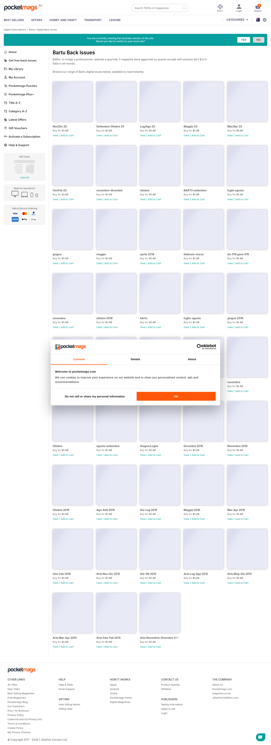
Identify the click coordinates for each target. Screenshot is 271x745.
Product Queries (170, 684)
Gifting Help (65, 708)
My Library (13, 69)
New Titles (14, 688)
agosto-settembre (108, 446)
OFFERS (36, 20)
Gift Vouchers (15, 128)
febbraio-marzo (194, 254)
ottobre (144, 190)
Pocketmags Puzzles (20, 86)
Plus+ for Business (18, 710)
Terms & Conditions (19, 723)
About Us (217, 684)
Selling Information (172, 704)
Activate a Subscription (22, 136)
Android (114, 688)
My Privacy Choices (19, 732)
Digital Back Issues (47, 29)
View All (24, 177)
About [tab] (192, 359)
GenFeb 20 (60, 190)
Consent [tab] (79, 359)
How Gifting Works (69, 704)
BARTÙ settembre (195, 190)
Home (10, 52)
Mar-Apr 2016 (236, 510)
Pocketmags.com (222, 688)
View (55, 135)
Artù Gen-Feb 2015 (108, 637)
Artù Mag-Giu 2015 (239, 573)
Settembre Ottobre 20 (110, 126)
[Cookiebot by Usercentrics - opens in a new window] (199, 347)
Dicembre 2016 (193, 446)
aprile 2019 (147, 254)
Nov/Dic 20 (60, 126)
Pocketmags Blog (18, 701)
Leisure (115, 20)
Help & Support (16, 145)
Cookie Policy (15, 727)
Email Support (67, 688)
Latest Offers (15, 119)
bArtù (143, 318)
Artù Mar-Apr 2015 (65, 637)
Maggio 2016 (192, 510)
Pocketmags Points (121, 697)
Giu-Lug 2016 (148, 510)
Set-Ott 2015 (148, 573)
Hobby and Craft (63, 20)
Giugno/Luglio (149, 446)
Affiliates (166, 688)
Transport (93, 20)
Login (164, 713)
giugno (57, 254)
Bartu (32, 29)
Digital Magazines (120, 701)
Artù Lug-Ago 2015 (196, 573)
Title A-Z (12, 103)
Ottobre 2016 (61, 510)
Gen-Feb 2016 (62, 573)
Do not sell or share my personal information (95, 396)
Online (113, 693)
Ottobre (57, 446)
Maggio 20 (190, 126)
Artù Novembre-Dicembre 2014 (160, 637)
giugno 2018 (235, 318)
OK (176, 396)
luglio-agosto (192, 318)
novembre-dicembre (109, 190)
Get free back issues (20, 60)
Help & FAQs (66, 684)
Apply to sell (168, 708)
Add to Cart (67, 135)
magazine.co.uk (221, 693)
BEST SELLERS (14, 20)
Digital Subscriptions (15, 29)
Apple (113, 684)
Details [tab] (135, 359)
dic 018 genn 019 (238, 254)
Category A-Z (15, 111)
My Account (14, 77)
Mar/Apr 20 (234, 126)
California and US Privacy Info (25, 719)
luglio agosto (235, 190)
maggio (101, 254)
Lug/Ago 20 (147, 126)
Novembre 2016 (237, 446)
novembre (59, 318)
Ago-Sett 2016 (105, 510)
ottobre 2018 (104, 318)
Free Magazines (17, 697)
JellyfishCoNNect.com (225, 697)
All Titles (12, 684)
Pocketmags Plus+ (19, 94)
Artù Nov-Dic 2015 (108, 573)
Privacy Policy (16, 714)
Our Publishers (16, 706)
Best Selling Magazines (21, 693)
